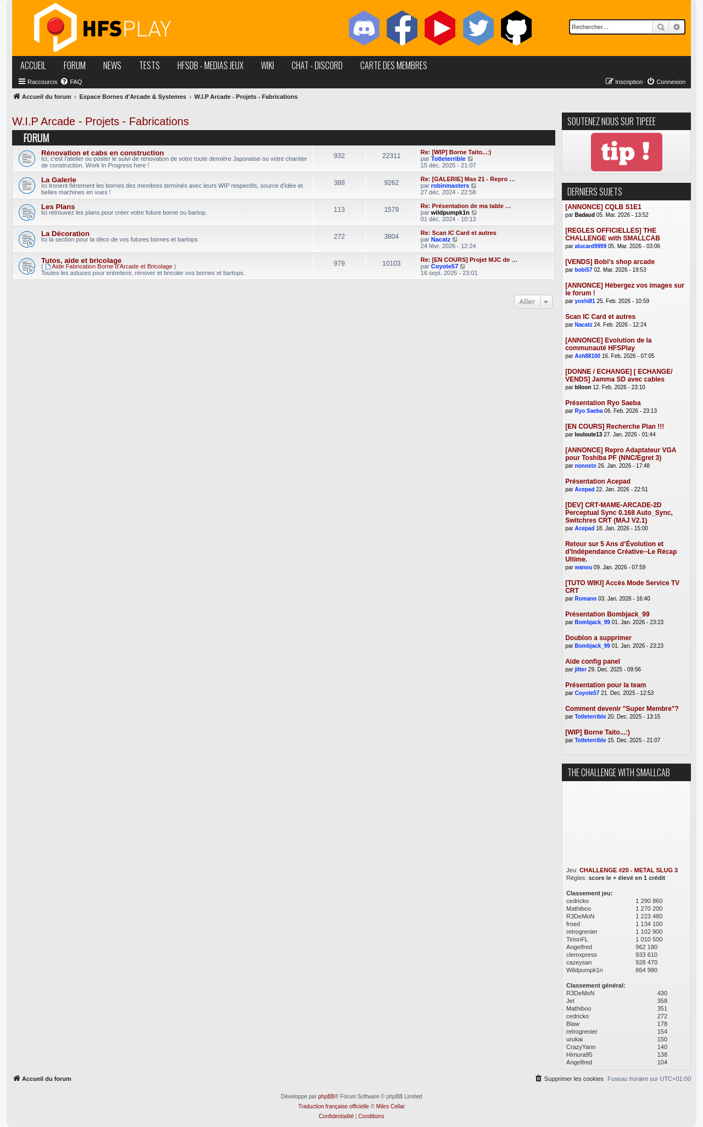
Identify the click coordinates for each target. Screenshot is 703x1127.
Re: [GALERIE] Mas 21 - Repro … (468, 179)
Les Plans (58, 207)
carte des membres (393, 65)
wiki (267, 65)
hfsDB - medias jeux (210, 65)
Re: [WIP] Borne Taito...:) (456, 152)
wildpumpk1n (450, 212)
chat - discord (317, 65)
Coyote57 (445, 266)
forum (75, 65)
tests (149, 65)
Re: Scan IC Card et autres (458, 232)
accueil (33, 65)
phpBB (326, 1097)
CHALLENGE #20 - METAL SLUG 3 (628, 870)
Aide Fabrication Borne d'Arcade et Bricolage (108, 266)
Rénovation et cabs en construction (102, 153)
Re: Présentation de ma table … (466, 206)
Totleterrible (448, 158)
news (112, 65)
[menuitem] (71, 81)
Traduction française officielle (333, 1106)
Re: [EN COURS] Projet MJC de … (469, 259)
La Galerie (58, 180)
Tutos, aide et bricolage (81, 260)
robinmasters (450, 185)
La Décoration (65, 233)
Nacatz (440, 239)
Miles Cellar (390, 1106)
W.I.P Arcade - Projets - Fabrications (100, 121)
